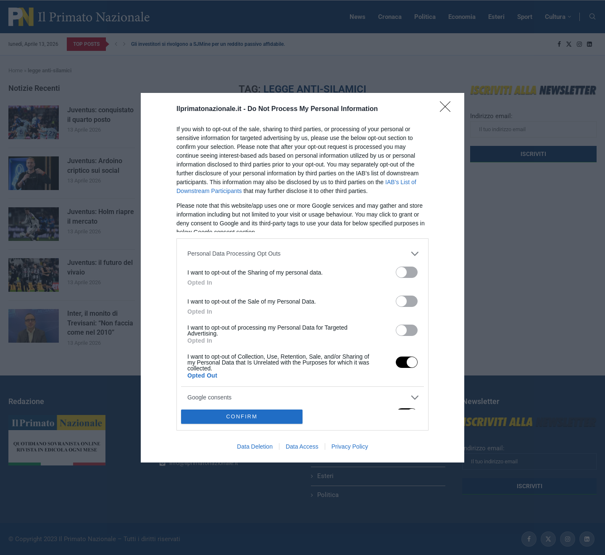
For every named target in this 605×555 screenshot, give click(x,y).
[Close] (448, 109)
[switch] (407, 272)
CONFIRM (242, 416)
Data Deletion (255, 446)
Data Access (302, 446)
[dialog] (302, 277)
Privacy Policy (349, 446)
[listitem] (302, 253)
